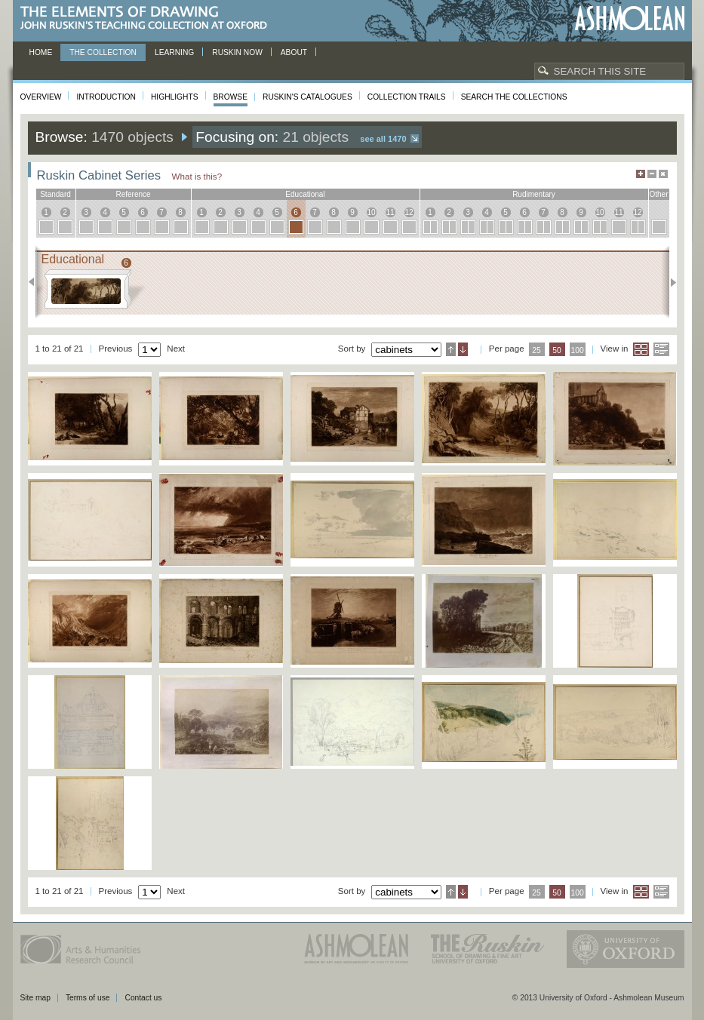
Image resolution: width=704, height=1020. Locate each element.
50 (556, 350)
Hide (663, 174)
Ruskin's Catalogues (307, 97)
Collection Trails (406, 97)
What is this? (197, 176)
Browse (231, 97)
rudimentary (533, 194)
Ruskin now (237, 52)
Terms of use (88, 998)
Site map (35, 998)
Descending (463, 349)
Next (669, 282)
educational (304, 194)
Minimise (651, 174)
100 (576, 350)
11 (390, 212)
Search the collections (514, 97)
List (661, 349)
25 (536, 350)
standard (55, 194)
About (294, 52)
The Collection (103, 52)
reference (132, 194)
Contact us (143, 998)
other (658, 194)
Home (41, 52)
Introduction (105, 97)
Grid (641, 349)
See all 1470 (383, 138)
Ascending (451, 349)
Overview (41, 97)
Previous (36, 282)
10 (371, 212)
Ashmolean (629, 18)
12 (408, 212)
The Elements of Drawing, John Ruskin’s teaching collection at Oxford (148, 18)
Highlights (174, 97)
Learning (174, 52)
